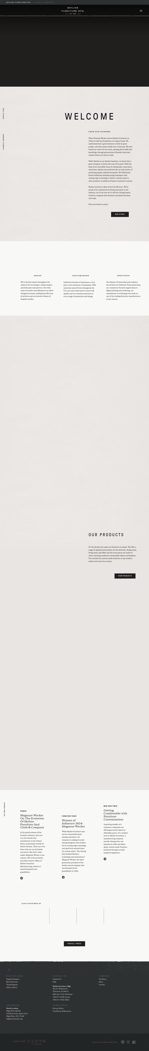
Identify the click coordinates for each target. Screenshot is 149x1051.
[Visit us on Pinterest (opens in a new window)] (122, 1041)
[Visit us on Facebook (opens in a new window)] (134, 1042)
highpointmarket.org (14, 1019)
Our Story (102, 979)
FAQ (54, 982)
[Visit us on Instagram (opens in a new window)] (128, 1041)
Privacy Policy (58, 1008)
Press (101, 982)
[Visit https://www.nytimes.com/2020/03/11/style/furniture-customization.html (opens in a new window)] (105, 859)
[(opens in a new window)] (29, 1042)
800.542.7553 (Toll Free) (63, 994)
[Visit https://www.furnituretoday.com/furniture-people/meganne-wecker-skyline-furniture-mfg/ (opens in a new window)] (63, 877)
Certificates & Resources (62, 1011)
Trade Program (12, 985)
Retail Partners (12, 982)
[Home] (73, 10)
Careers (102, 985)
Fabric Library (11, 987)
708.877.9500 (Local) (61, 997)
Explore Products (12, 979)
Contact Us (57, 979)
